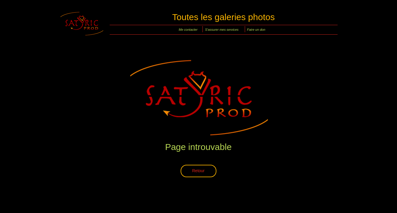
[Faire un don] (257, 29)
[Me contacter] (189, 29)
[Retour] (198, 171)
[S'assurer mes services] (223, 29)
